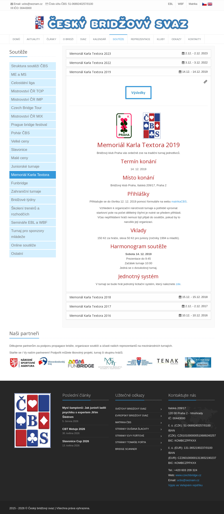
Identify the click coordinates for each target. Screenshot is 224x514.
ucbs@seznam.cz (32, 3)
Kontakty (194, 39)
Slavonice (19, 150)
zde (178, 284)
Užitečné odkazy (129, 395)
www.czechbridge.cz (188, 475)
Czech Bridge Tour (26, 108)
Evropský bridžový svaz (131, 415)
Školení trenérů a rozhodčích (25, 211)
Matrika (193, 3)
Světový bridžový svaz (130, 408)
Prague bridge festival (29, 125)
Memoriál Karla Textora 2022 (90, 63)
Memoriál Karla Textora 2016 (90, 315)
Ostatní (17, 254)
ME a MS (18, 74)
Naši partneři (24, 333)
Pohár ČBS (20, 133)
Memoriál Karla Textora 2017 (90, 306)
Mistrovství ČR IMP (27, 99)
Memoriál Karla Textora (30, 175)
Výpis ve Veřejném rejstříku (185, 485)
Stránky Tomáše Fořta (130, 442)
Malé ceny (19, 158)
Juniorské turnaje (25, 166)
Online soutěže (23, 245)
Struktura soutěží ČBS (29, 66)
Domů (16, 39)
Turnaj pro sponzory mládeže (27, 234)
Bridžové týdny (23, 200)
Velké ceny (20, 141)
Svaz (83, 39)
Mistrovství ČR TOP (27, 91)
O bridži (68, 39)
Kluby (161, 39)
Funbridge (19, 183)
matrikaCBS (178, 201)
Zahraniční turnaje (26, 191)
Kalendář (99, 39)
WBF (181, 3)
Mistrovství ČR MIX (27, 116)
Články (51, 39)
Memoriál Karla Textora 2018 (90, 297)
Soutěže (118, 39)
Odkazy (176, 39)
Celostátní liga (23, 83)
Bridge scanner (126, 449)
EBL (170, 3)
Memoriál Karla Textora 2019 (90, 72)
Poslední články (76, 395)
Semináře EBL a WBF (29, 222)
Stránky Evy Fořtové (129, 435)
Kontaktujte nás (182, 395)
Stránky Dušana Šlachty (132, 429)
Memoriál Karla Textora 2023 (90, 53)
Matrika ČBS (123, 422)
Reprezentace (140, 39)
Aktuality (33, 39)
